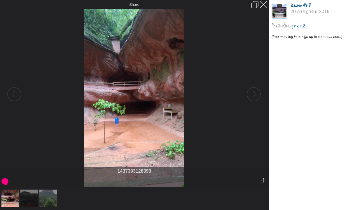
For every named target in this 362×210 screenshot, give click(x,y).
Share (134, 4)
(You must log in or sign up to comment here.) (307, 37)
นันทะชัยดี (300, 5)
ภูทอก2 (297, 25)
